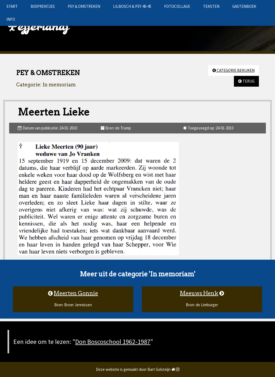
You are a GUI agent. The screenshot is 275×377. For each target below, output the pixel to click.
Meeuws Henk (199, 293)
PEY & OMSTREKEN (84, 6)
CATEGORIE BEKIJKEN (233, 70)
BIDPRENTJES (43, 6)
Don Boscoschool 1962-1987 (112, 341)
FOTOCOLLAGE (177, 6)
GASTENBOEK (244, 6)
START (12, 6)
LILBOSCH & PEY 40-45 (132, 6)
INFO (10, 19)
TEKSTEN (211, 6)
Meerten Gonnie (76, 293)
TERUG (246, 81)
